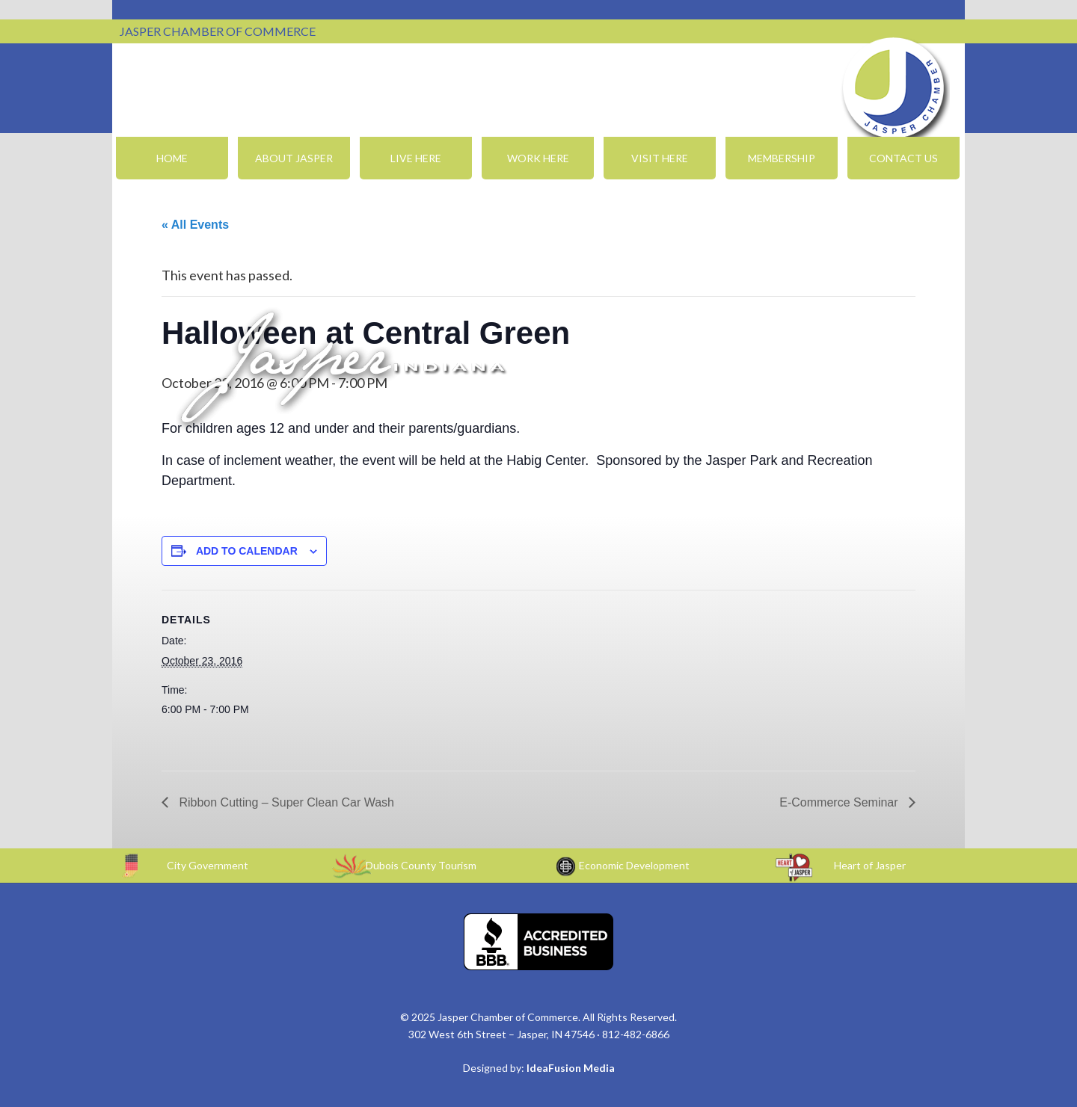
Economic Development (634, 865)
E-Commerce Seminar (840, 802)
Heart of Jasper (870, 865)
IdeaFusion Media (571, 1067)
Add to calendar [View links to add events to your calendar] (247, 551)
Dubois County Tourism (421, 865)
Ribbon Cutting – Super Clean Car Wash (285, 802)
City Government (207, 865)
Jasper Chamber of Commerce (894, 88)
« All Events (195, 224)
